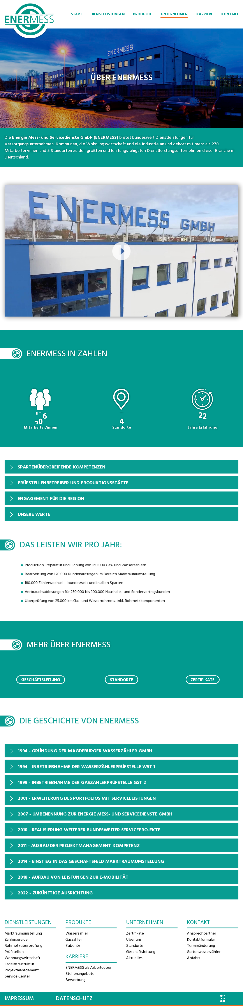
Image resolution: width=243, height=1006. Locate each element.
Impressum (19, 998)
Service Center (17, 976)
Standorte (121, 680)
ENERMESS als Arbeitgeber (88, 968)
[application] (121, 251)
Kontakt (230, 14)
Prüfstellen (14, 952)
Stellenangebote (79, 974)
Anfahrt (193, 958)
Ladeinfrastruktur (19, 964)
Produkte (142, 14)
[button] (121, 251)
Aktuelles (134, 958)
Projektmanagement (22, 970)
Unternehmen (174, 14)
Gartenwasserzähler (203, 952)
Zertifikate (203, 680)
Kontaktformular (201, 940)
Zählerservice (16, 940)
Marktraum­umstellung (23, 933)
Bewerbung (75, 980)
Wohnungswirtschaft (22, 958)
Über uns (133, 940)
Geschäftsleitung (40, 680)
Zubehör (72, 946)
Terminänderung (201, 946)
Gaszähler (73, 940)
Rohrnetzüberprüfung (23, 946)
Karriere (204, 14)
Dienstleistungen (107, 14)
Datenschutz (74, 998)
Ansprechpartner (201, 933)
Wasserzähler (76, 933)
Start (76, 14)
